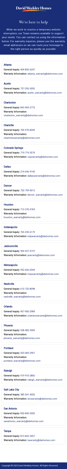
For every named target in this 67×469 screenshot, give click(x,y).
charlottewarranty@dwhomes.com (22, 138)
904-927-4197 (27, 251)
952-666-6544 (27, 270)
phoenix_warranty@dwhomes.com (22, 338)
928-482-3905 (27, 330)
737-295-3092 (27, 88)
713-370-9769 (27, 209)
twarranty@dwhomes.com (41, 440)
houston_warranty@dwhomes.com (22, 217)
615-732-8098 (27, 289)
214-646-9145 (27, 171)
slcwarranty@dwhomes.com (42, 398)
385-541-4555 (27, 394)
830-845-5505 (27, 413)
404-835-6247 (27, 69)
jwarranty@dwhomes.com (41, 255)
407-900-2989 (27, 311)
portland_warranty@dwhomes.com (22, 361)
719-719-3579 (27, 152)
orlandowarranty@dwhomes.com (44, 315)
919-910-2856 (27, 375)
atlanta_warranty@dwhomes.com (45, 73)
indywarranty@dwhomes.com (42, 236)
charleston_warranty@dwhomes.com (23, 115)
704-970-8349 (27, 130)
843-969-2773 (27, 107)
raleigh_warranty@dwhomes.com (45, 380)
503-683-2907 (27, 353)
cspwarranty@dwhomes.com (42, 157)
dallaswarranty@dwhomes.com (43, 176)
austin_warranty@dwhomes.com (44, 92)
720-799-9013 (27, 190)
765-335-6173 (27, 232)
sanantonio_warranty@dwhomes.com (24, 421)
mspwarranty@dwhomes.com (43, 274)
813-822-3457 (27, 436)
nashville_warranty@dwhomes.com (22, 296)
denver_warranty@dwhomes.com (45, 195)
